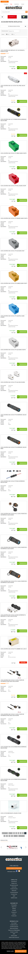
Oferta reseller (14, 936)
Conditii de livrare (14, 925)
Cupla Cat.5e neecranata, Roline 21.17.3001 (11, 813)
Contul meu (14, 887)
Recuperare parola (14, 885)
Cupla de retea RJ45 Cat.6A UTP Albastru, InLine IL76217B (12, 316)
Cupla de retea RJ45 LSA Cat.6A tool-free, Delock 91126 (13, 86)
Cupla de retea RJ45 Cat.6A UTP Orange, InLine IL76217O (14, 218)
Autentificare (14, 881)
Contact (14, 914)
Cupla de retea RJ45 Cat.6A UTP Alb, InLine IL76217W (13, 350)
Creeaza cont (14, 883)
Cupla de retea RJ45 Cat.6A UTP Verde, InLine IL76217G (13, 153)
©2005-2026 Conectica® (14, 937)
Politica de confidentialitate (14, 930)
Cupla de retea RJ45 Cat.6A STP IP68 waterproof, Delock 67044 (13, 481)
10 (25, 833)
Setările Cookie (14, 898)
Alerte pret (14, 890)
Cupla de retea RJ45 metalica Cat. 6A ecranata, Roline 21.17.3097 (13, 51)
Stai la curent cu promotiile (14, 868)
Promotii (12, 17)
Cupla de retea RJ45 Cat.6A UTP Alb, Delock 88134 (13, 382)
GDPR (14, 896)
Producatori (14, 916)
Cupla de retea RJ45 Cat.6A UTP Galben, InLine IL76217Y (14, 283)
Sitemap (14, 908)
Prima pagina (5, 833)
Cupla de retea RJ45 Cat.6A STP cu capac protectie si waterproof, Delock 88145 (14, 514)
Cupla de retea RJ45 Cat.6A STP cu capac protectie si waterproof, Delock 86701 (14, 548)
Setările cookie (10, 951)
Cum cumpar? (14, 923)
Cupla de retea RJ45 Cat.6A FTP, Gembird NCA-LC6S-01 (14, 649)
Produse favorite (14, 889)
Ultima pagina (21, 836)
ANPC (14, 934)
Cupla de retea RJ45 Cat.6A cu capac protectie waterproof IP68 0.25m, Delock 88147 (12, 680)
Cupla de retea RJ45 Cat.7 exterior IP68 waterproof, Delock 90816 (13, 120)
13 (9, 836)
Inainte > (15, 836)
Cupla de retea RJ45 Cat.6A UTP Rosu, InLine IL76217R (13, 186)
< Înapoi (10, 833)
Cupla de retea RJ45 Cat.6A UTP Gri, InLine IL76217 (12, 251)
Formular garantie (14, 892)
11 (4, 836)
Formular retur (14, 894)
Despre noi (14, 907)
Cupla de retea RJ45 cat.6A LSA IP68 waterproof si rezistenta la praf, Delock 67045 (13, 615)
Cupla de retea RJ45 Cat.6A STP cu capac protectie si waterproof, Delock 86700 (14, 582)
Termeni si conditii (14, 932)
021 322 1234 (4, 1)
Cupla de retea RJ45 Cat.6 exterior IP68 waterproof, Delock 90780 (14, 747)
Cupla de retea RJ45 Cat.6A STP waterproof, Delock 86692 (13, 448)
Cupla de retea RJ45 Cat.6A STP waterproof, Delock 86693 (13, 415)
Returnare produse (14, 928)
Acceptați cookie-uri (20, 951)
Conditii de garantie (14, 927)
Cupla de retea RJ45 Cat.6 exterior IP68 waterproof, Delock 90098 (14, 780)
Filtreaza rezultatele (14, 26)
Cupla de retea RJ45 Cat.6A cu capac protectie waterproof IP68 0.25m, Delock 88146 (12, 714)
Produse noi (14, 912)
